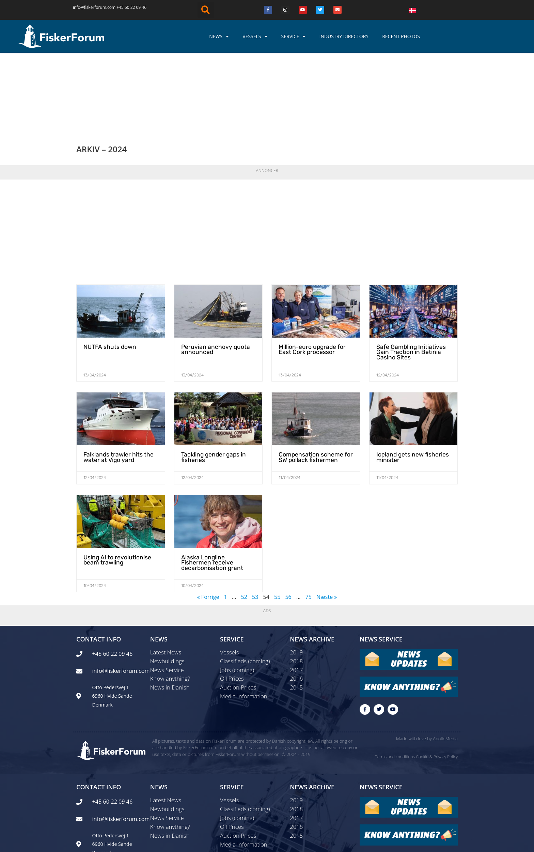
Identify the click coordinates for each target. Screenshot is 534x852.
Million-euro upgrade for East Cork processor (310, 277)
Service (293, 36)
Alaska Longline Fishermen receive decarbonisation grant (215, 488)
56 (288, 521)
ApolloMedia (445, 666)
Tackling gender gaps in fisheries (211, 383)
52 (244, 521)
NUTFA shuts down (107, 275)
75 (308, 521)
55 (277, 521)
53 (255, 521)
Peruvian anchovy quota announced (212, 277)
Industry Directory (343, 36)
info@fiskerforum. (90, 7)
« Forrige (208, 521)
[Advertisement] (267, 158)
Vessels (254, 36)
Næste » (326, 521)
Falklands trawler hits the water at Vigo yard (115, 383)
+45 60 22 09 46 (131, 7)
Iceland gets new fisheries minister (409, 383)
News (219, 36)
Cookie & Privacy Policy (437, 684)
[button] (206, 10)
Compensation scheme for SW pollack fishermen (312, 383)
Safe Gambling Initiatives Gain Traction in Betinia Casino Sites (408, 280)
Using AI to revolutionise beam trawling (114, 485)
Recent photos (401, 36)
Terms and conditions (395, 684)
